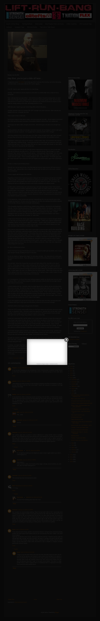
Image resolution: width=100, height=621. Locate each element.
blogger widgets (45, 363)
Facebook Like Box (54, 363)
